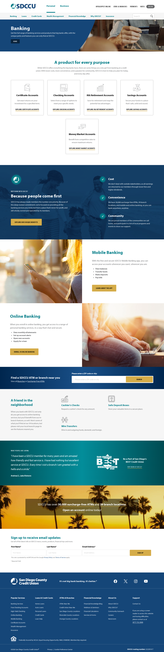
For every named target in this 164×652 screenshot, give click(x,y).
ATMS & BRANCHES (120, 6)
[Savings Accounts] (136, 97)
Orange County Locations (69, 619)
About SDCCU (113, 604)
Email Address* (88, 547)
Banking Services (17, 604)
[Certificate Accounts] (27, 97)
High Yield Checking (18, 611)
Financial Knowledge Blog (93, 604)
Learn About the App (104, 288)
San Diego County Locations (70, 611)
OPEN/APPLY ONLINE (103, 6)
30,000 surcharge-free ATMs (76, 504)
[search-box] (144, 16)
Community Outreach (116, 611)
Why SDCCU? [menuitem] (96, 16)
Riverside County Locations (69, 615)
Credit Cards (39, 615)
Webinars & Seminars (91, 608)
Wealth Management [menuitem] (55, 16)
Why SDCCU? (113, 608)
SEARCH (139, 379)
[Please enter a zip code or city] (99, 379)
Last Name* (51, 547)
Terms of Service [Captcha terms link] (61, 557)
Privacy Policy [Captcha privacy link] (48, 557)
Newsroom (112, 619)
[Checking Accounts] (63, 97)
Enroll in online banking (24, 352)
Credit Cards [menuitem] (37, 16)
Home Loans (39, 604)
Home (15, 41)
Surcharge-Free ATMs (36, 381)
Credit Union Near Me (67, 608)
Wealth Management (18, 626)
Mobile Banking (16, 619)
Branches (21, 381)
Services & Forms (90, 615)
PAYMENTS (134, 6)
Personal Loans (40, 611)
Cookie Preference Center (63, 649)
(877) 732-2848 (138, 622)
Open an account (74, 510)
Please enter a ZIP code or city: (84, 373)
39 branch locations (113, 504)
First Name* (16, 547)
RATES (142, 6)
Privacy (49, 649)
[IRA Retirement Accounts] (100, 97)
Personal (51, 6)
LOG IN (150, 6)
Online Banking (16, 615)
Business (64, 6)
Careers (111, 615)
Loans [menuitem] (24, 16)
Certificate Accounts (18, 623)
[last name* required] (64, 553)
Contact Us (137, 604)
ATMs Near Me (65, 604)
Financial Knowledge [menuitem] (77, 16)
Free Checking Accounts (19, 608)
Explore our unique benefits (26, 222)
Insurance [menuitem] (110, 16)
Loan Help (38, 619)
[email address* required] (105, 553)
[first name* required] (28, 553)
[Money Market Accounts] (82, 136)
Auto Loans (39, 608)
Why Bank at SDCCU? (134, 467)
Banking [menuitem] (13, 16)
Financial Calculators (91, 611)
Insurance (14, 630)
